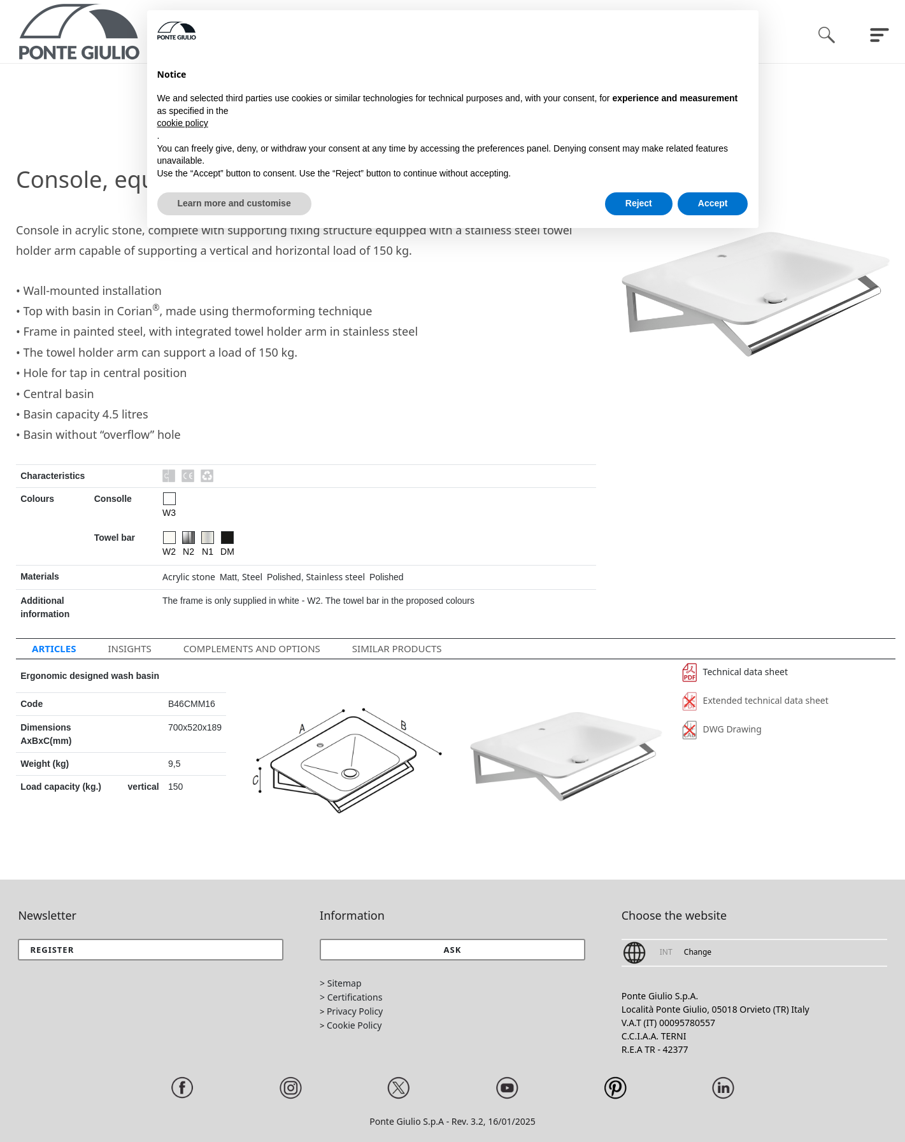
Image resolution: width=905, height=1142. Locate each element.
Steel (252, 577)
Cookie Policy (354, 1025)
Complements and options (251, 648)
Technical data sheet (735, 672)
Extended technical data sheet (755, 700)
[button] (452, 949)
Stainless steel (335, 577)
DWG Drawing (722, 729)
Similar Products (397, 648)
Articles (54, 648)
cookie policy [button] (182, 123)
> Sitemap (340, 983)
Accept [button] (713, 203)
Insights (129, 648)
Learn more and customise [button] (234, 203)
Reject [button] (638, 203)
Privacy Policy (355, 1011)
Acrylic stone (188, 577)
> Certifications (351, 997)
